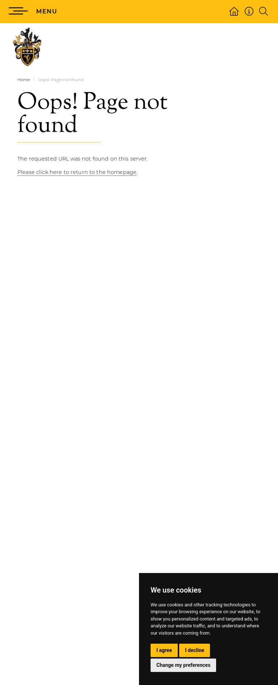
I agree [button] (164, 650)
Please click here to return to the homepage (76, 172)
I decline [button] (194, 650)
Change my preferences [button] (183, 665)
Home (23, 79)
